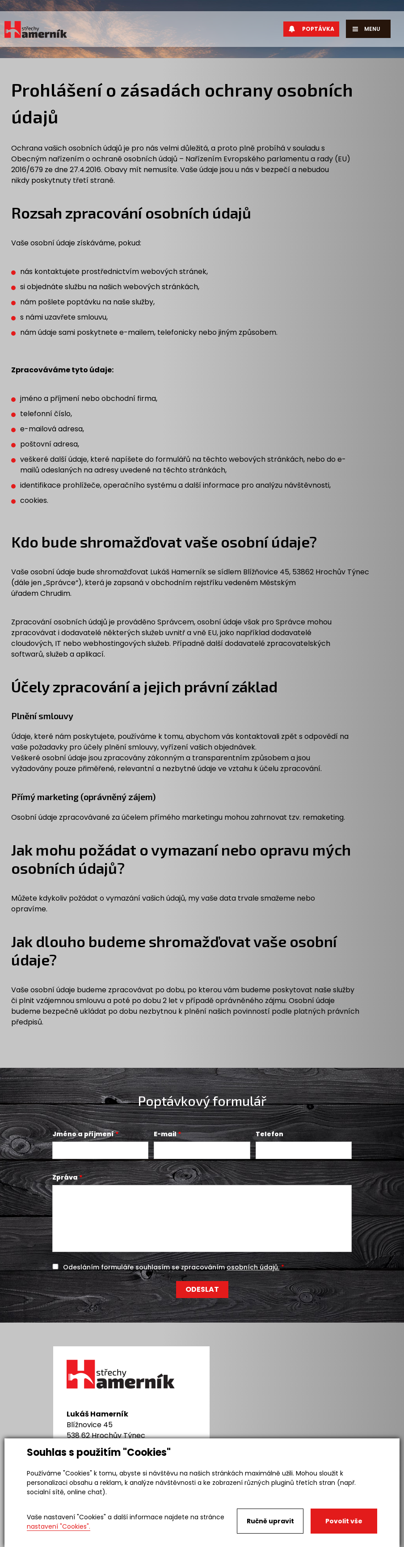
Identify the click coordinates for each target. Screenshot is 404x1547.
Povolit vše (343, 1521)
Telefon (269, 1134)
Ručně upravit (270, 1521)
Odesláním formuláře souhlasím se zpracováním (171, 1267)
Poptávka (311, 29)
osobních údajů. (253, 1267)
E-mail (165, 1134)
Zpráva (65, 1177)
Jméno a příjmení (83, 1134)
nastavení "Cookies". (58, 1526)
